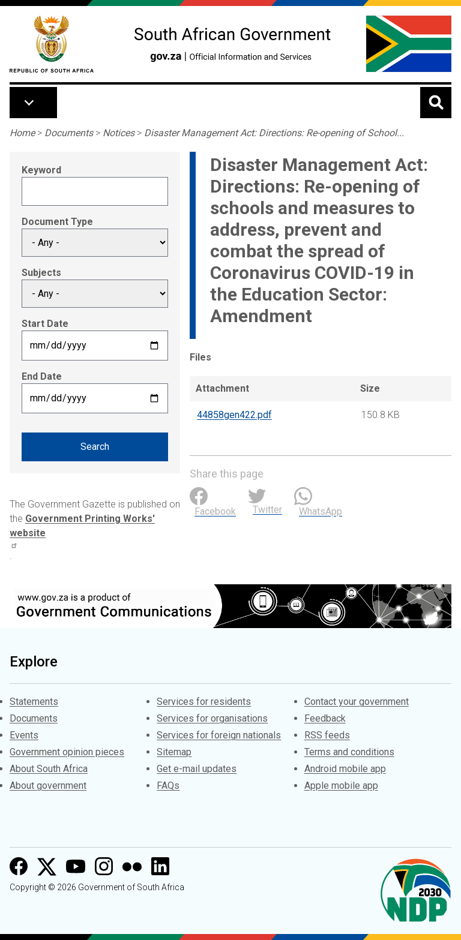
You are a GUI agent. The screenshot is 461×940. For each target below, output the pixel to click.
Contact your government (356, 701)
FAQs (168, 785)
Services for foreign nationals (219, 735)
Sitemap (174, 752)
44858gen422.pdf (234, 415)
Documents (68, 133)
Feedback (325, 718)
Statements (34, 701)
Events (24, 735)
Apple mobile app (341, 785)
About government (48, 785)
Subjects (41, 272)
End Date (42, 376)
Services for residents (204, 701)
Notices (118, 133)
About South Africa (49, 768)
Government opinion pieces (67, 752)
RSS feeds (327, 735)
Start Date (45, 323)
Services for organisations (212, 718)
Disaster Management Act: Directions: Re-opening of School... (274, 133)
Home (22, 133)
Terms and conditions (349, 752)
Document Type (57, 221)
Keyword (41, 170)
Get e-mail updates (197, 768)
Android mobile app (345, 768)
